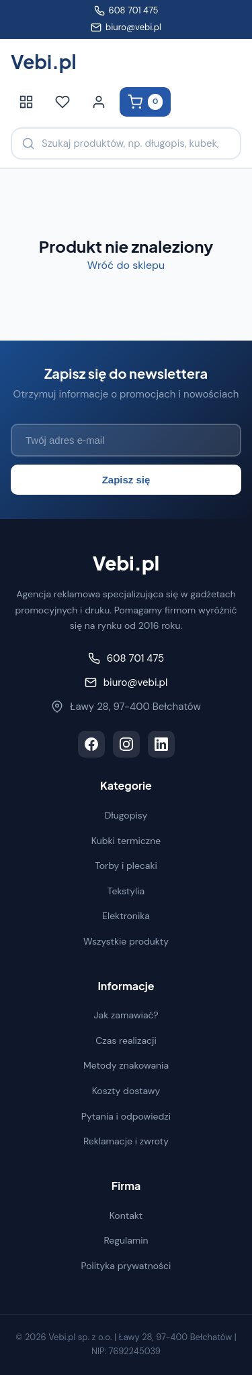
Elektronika (126, 916)
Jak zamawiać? (126, 1015)
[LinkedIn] (161, 744)
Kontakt (126, 1215)
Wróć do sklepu (126, 265)
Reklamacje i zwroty (126, 1141)
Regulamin (125, 1240)
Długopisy (126, 815)
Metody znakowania (126, 1065)
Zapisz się (126, 479)
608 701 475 (126, 10)
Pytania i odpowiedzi (126, 1116)
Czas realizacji (126, 1040)
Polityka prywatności (126, 1266)
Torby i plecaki (126, 865)
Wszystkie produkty (126, 941)
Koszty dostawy (126, 1091)
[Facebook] (91, 744)
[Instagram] (126, 744)
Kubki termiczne (126, 841)
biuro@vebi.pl (126, 27)
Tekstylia (126, 891)
